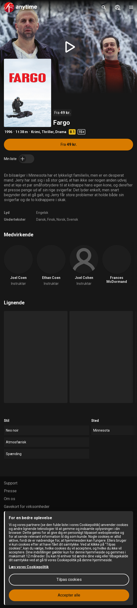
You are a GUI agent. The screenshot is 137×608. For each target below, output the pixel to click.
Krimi (35, 132)
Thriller (48, 132)
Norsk (61, 219)
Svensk (72, 219)
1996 (8, 132)
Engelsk (42, 213)
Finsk (51, 219)
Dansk (41, 219)
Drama (60, 132)
